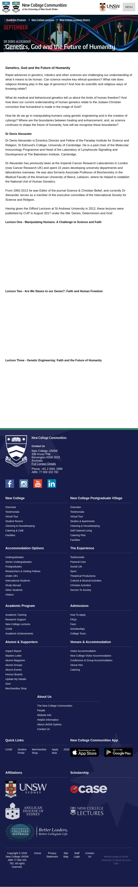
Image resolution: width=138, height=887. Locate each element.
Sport (73, 571)
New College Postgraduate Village (96, 498)
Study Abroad (13, 585)
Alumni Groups (13, 665)
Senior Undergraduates (18, 561)
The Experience (82, 548)
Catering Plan (78, 535)
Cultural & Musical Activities (85, 580)
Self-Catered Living (81, 530)
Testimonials (12, 511)
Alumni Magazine (15, 660)
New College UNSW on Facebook (9, 485)
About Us (44, 697)
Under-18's (11, 575)
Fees (73, 624)
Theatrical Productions (83, 575)
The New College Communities (54, 705)
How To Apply (78, 614)
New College (15, 498)
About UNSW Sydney (49, 724)
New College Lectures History (75, 20)
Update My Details (15, 679)
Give (8, 683)
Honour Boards (13, 674)
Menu (129, 7)
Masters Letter (13, 655)
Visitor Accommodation (83, 651)
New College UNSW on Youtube (37, 485)
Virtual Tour (11, 516)
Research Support (15, 619)
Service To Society (80, 590)
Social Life (76, 566)
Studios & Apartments (82, 521)
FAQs (73, 619)
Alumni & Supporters (21, 642)
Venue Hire (76, 665)
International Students (17, 580)
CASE (8, 628)
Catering (75, 669)
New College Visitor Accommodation (90, 655)
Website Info (44, 715)
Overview (10, 507)
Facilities (10, 535)
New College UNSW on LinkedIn (51, 485)
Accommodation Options (24, 548)
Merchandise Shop (16, 688)
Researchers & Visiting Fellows (22, 571)
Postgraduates (13, 566)
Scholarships (77, 628)
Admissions (79, 606)
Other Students (13, 590)
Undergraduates (14, 557)
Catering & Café (14, 530)
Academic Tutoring (15, 614)
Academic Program (16, 20)
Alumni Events (13, 669)
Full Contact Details (44, 463)
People (41, 710)
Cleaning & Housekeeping (20, 525)
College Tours (78, 633)
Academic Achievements (19, 633)
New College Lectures (43, 20)
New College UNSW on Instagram (23, 485)
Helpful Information (48, 719)
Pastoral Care (78, 561)
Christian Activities (80, 585)
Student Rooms (14, 521)
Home (37, 853)
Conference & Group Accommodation (91, 660)
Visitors (9, 594)
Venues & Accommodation (90, 642)
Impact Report (13, 651)
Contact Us (43, 729)
